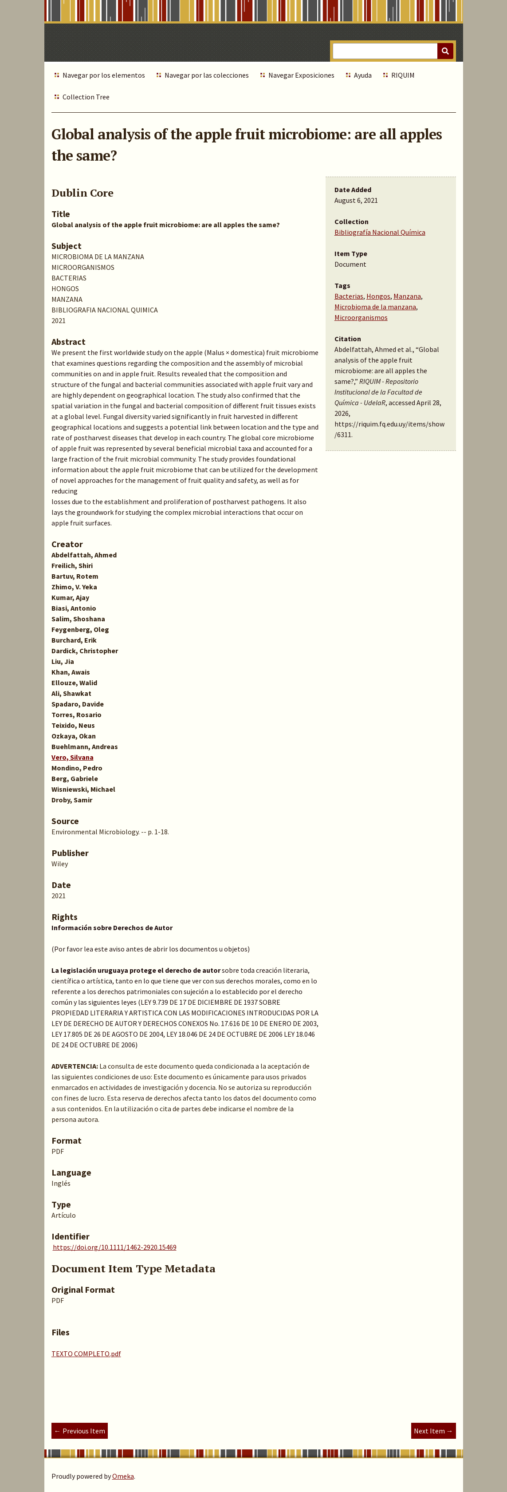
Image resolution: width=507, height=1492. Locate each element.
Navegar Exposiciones (301, 75)
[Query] (393, 51)
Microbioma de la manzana (375, 306)
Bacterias (348, 296)
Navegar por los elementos (104, 75)
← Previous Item (79, 1430)
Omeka (123, 1476)
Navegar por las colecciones (207, 75)
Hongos (378, 296)
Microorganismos (361, 317)
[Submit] (445, 51)
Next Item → (433, 1430)
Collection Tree (86, 96)
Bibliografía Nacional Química (379, 232)
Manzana (407, 296)
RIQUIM (403, 75)
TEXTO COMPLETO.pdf (86, 1353)
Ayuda (363, 75)
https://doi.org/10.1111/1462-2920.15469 (115, 1247)
